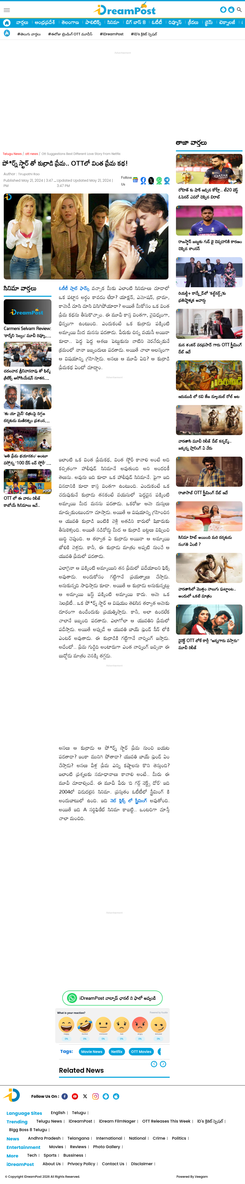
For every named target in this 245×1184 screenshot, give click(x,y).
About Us (52, 1164)
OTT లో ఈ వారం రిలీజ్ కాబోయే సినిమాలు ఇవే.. (22, 502)
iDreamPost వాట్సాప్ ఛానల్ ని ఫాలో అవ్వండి (118, 998)
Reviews (78, 1147)
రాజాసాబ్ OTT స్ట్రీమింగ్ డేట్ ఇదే (203, 492)
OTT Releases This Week (166, 1121)
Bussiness (73, 1155)
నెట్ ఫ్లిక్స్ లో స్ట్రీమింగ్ (128, 800)
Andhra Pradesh (44, 1138)
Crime (159, 1138)
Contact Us (113, 1164)
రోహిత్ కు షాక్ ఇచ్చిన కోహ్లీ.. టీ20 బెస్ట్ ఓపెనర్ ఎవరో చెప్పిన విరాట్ (208, 193)
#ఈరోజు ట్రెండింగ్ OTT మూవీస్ (70, 34)
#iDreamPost (112, 34)
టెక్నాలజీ (227, 22)
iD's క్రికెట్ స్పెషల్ (210, 1121)
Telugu (79, 1113)
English (58, 1113)
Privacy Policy (81, 1164)
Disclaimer (142, 1164)
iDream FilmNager (117, 1121)
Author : (22, 174)
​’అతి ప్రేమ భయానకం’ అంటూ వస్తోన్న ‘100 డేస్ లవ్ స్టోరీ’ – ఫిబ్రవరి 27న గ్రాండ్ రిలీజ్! (26, 459)
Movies (56, 1147)
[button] (163, 1064)
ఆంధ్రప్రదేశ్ (45, 22)
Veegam (201, 1176)
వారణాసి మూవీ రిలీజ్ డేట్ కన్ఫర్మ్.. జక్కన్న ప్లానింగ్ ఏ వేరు (204, 444)
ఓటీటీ (157, 22)
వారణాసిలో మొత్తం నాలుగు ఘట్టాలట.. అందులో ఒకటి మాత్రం (207, 592)
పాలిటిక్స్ (93, 22)
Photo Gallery (106, 1147)
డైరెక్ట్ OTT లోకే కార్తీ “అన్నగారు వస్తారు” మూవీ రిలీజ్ (208, 644)
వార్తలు (22, 22)
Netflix (116, 1051)
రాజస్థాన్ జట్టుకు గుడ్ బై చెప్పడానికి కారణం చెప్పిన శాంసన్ (210, 245)
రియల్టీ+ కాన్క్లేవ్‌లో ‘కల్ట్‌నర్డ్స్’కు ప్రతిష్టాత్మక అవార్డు (202, 296)
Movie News (91, 1051)
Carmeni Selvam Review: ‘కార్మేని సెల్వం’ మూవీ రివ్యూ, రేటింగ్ (27, 332)
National (137, 1138)
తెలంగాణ (70, 22)
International (109, 1138)
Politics (179, 1138)
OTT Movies (141, 1051)
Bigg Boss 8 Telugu (28, 1130)
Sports (50, 1155)
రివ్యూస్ (175, 22)
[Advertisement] (124, 90)
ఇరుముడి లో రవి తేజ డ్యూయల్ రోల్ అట (208, 396)
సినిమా (113, 22)
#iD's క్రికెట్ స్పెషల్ (144, 34)
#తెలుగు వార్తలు (29, 34)
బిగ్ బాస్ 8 (135, 22)
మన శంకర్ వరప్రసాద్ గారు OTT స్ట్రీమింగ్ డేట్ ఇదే (210, 348)
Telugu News (12, 154)
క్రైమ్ (209, 22)
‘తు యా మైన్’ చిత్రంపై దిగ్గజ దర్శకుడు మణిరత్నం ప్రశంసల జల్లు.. (25, 417)
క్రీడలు (193, 22)
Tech (32, 1155)
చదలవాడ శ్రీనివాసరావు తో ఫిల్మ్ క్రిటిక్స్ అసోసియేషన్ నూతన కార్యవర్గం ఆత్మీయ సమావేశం (27, 374)
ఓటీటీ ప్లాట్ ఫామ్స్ (74, 288)
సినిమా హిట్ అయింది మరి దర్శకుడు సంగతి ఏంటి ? (205, 540)
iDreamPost (80, 1121)
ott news (31, 154)
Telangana (78, 1138)
